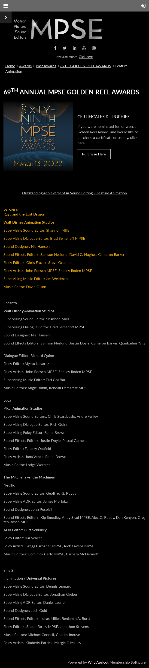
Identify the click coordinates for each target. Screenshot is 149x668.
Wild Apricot (98, 662)
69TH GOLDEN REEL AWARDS (85, 66)
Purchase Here (94, 154)
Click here (86, 57)
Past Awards (46, 66)
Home (10, 66)
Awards (25, 66)
